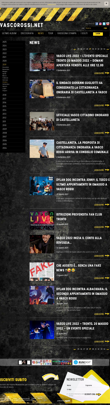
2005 (5, 144)
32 (99, 49)
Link (83, 28)
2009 (5, 129)
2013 (4, 114)
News (41, 33)
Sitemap (40, 398)
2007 (5, 137)
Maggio (5, 71)
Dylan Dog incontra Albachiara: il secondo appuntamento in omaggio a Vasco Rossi (82, 294)
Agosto (5, 86)
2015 (4, 106)
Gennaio (5, 80)
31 (96, 49)
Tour (50, 33)
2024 (5, 46)
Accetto (76, 395)
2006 (5, 141)
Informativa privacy (24, 398)
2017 (4, 99)
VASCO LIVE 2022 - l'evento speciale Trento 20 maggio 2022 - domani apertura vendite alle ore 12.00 (82, 60)
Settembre (6, 84)
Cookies (34, 398)
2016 (4, 103)
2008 (5, 133)
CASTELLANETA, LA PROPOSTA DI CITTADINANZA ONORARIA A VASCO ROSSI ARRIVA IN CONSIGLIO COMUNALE (82, 147)
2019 (4, 65)
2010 (4, 125)
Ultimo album (9, 33)
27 (84, 49)
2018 (4, 95)
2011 (4, 122)
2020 (5, 61)
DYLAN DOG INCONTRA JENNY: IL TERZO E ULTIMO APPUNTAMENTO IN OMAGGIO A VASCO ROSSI (83, 184)
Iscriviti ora (90, 394)
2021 (4, 57)
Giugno (5, 91)
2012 (4, 118)
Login (98, 34)
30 (93, 49)
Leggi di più (99, 73)
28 (87, 49)
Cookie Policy (52, 4)
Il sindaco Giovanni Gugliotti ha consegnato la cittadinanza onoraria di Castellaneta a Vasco (81, 87)
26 (81, 49)
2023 (5, 50)
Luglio (4, 88)
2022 (5, 53)
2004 (5, 148)
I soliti (84, 33)
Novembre (6, 69)
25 (78, 49)
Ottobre (5, 82)
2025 (5, 42)
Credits (15, 398)
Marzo (5, 76)
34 (104, 49)
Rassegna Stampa (67, 33)
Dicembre (6, 67)
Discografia (27, 33)
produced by (63, 401)
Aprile (4, 74)
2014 (4, 110)
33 (101, 49)
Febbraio (5, 78)
